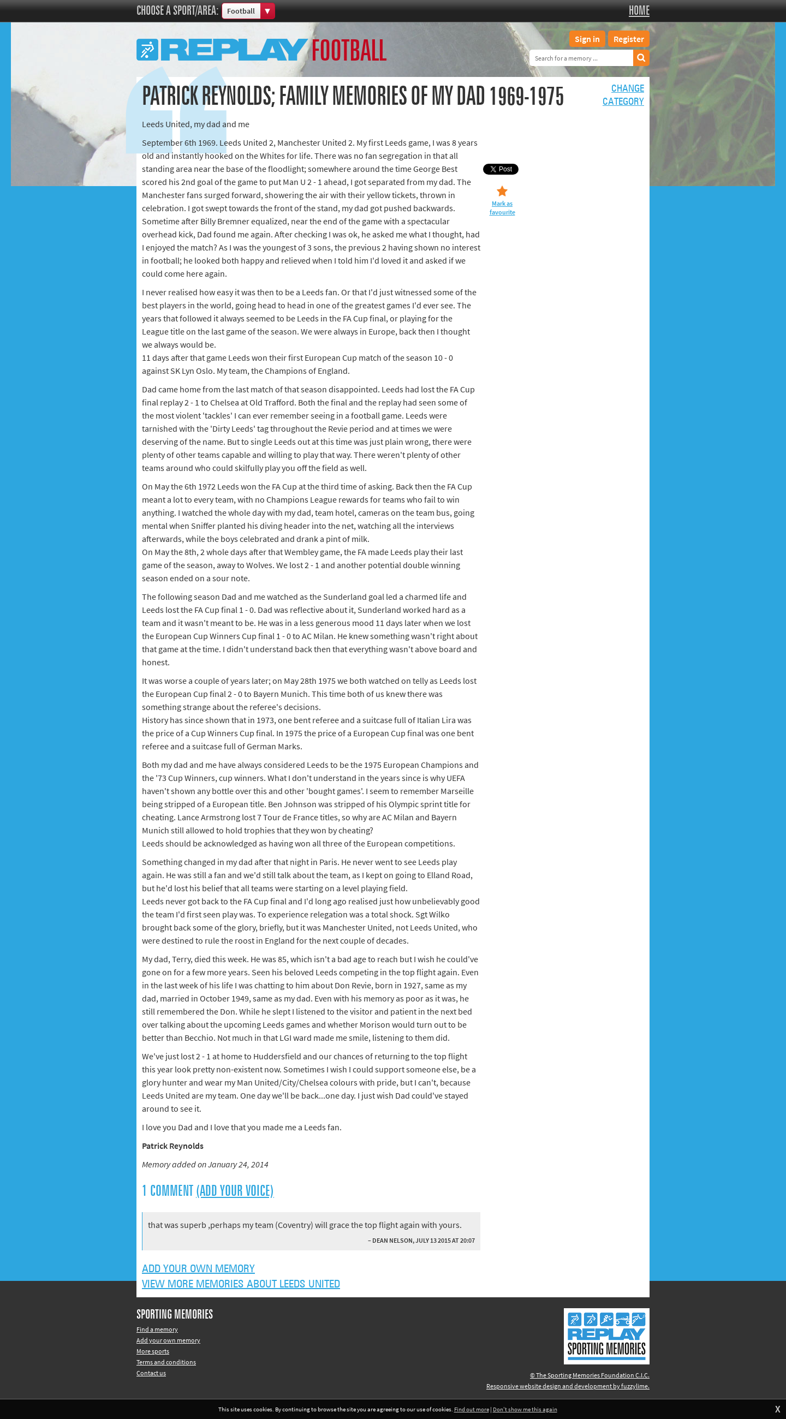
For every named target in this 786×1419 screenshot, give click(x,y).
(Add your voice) (235, 1191)
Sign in (587, 38)
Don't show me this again (525, 1409)
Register (629, 38)
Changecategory (623, 95)
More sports (152, 1351)
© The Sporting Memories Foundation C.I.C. (590, 1375)
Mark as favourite (502, 207)
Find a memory (157, 1329)
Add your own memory (198, 1268)
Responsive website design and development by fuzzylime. (568, 1386)
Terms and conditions (166, 1362)
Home (639, 10)
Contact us (151, 1373)
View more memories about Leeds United (241, 1284)
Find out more (471, 1409)
